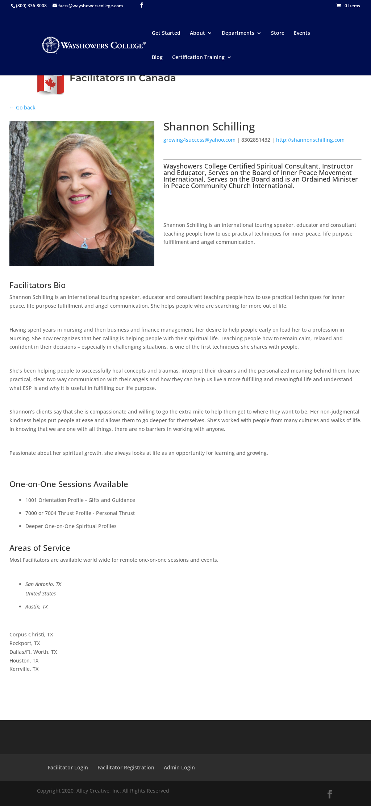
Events (302, 33)
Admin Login (179, 767)
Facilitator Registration (125, 767)
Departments (238, 33)
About (197, 33)
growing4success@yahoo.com (199, 139)
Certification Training (198, 58)
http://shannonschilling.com (310, 139)
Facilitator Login (68, 767)
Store (277, 33)
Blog (157, 58)
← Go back (22, 107)
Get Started (166, 33)
